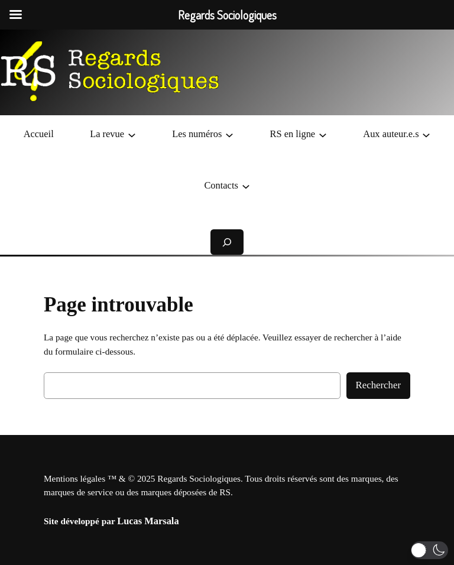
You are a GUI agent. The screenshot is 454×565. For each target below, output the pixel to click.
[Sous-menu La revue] (132, 134)
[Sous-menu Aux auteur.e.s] (426, 134)
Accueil (39, 133)
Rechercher (378, 385)
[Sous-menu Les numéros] (229, 134)
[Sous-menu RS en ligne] (323, 134)
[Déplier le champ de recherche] (227, 242)
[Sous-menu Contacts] (246, 185)
